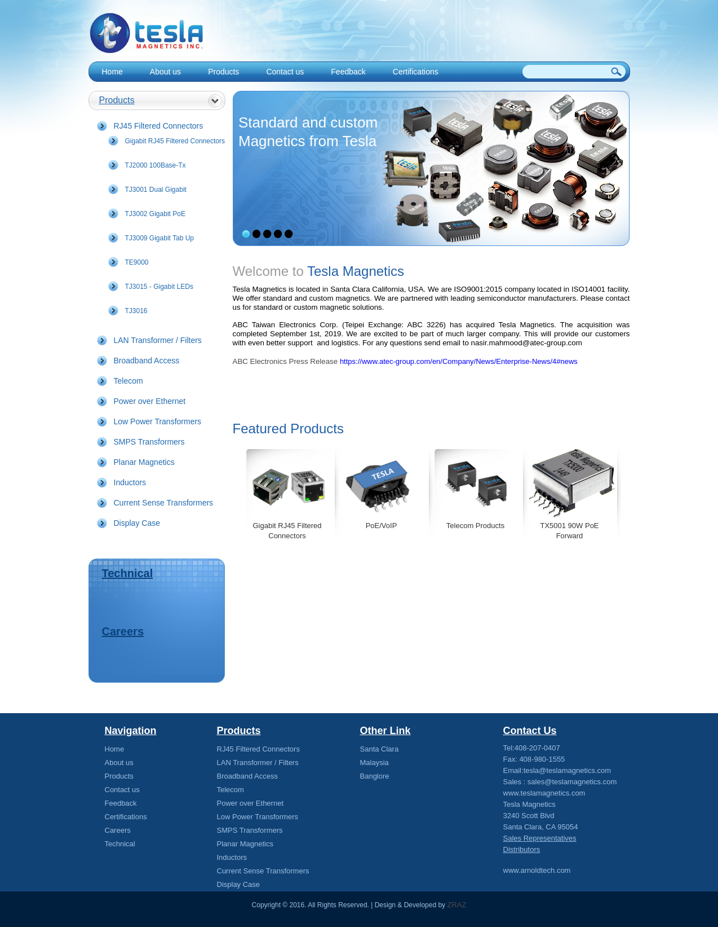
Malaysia (374, 762)
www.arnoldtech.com (537, 870)
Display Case (137, 523)
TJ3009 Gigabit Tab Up (159, 238)
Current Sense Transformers (164, 502)
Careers (123, 631)
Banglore (374, 776)
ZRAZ (456, 904)
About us (165, 71)
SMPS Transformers (149, 441)
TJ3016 (136, 311)
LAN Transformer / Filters (158, 340)
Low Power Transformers (158, 421)
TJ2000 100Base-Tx (155, 165)
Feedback (348, 71)
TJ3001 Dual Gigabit (156, 190)
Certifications (415, 71)
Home (112, 71)
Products (223, 71)
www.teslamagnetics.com (544, 793)
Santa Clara (379, 749)
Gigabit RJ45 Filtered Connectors (175, 141)
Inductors (130, 482)
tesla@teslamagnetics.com (567, 770)
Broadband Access (147, 360)
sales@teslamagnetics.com (572, 781)
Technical (127, 573)
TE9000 (137, 262)
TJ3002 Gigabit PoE (155, 214)
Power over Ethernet (150, 401)
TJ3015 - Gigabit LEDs (159, 287)
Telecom (128, 380)
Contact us (285, 71)
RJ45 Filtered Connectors (158, 125)
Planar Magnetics (144, 462)
